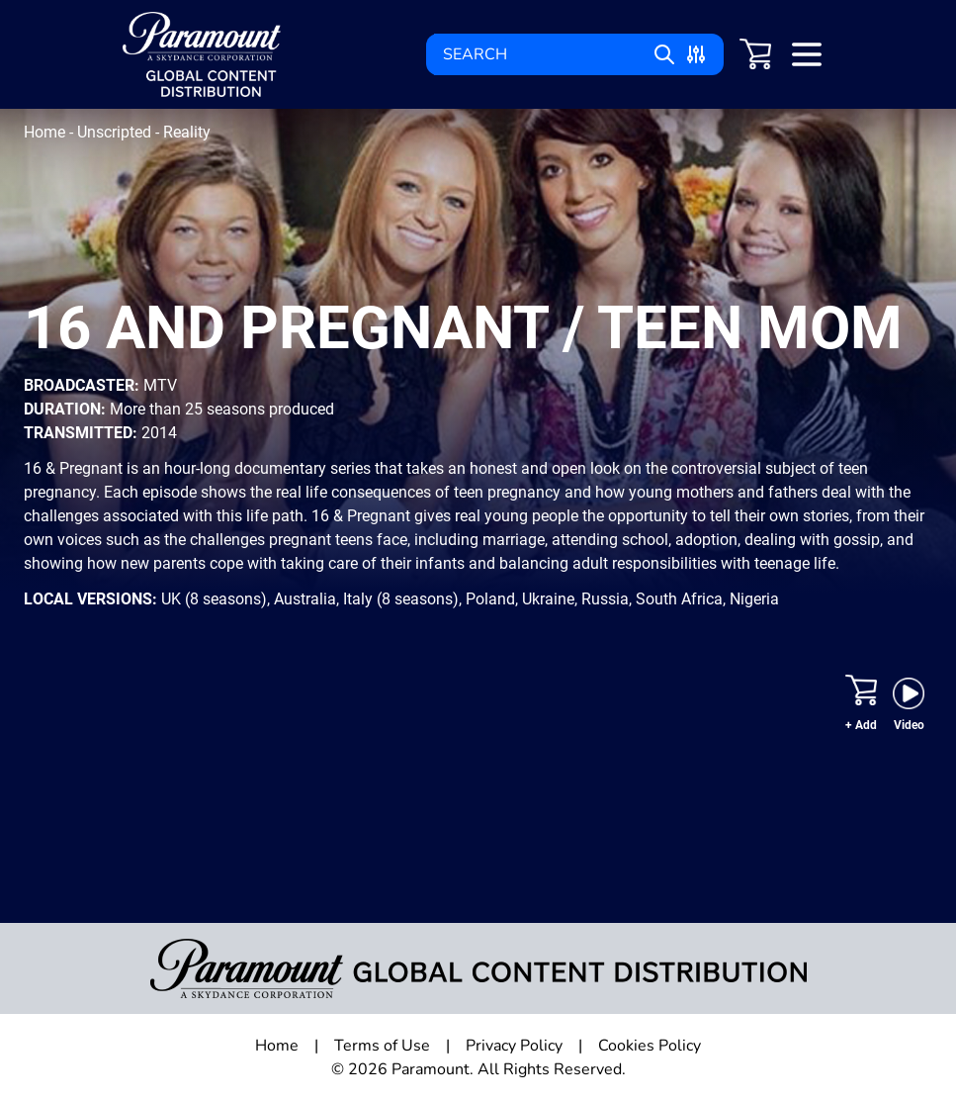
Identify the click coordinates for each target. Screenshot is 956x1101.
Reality (187, 132)
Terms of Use (382, 1045)
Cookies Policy (649, 1045)
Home (46, 132)
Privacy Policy (514, 1045)
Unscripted (116, 132)
